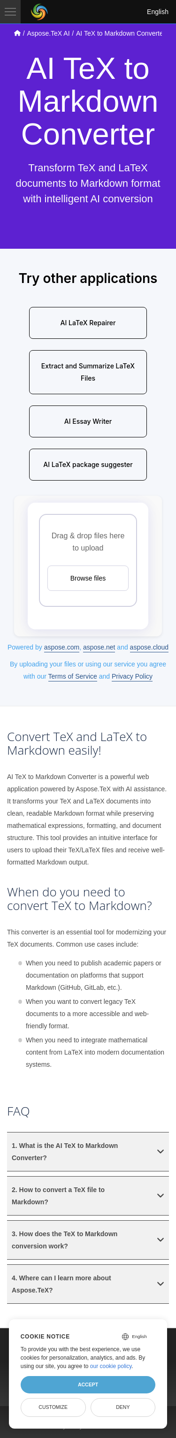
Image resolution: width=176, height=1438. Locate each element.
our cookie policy (111, 1366)
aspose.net (99, 647)
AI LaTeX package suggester (87, 464)
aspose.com (61, 647)
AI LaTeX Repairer (88, 323)
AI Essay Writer (88, 421)
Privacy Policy (132, 676)
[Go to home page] (17, 33)
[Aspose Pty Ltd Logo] (39, 11)
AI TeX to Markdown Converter (120, 33)
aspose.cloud (149, 647)
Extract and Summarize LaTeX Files (88, 372)
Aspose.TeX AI (48, 33)
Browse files (88, 578)
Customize (53, 1407)
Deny (123, 1407)
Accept (88, 1384)
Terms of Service (72, 676)
